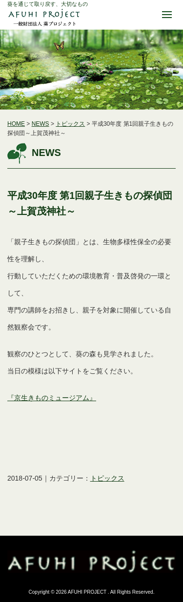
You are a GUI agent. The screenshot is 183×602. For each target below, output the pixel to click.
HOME (16, 123)
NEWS (40, 123)
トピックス (70, 123)
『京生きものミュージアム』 (51, 398)
